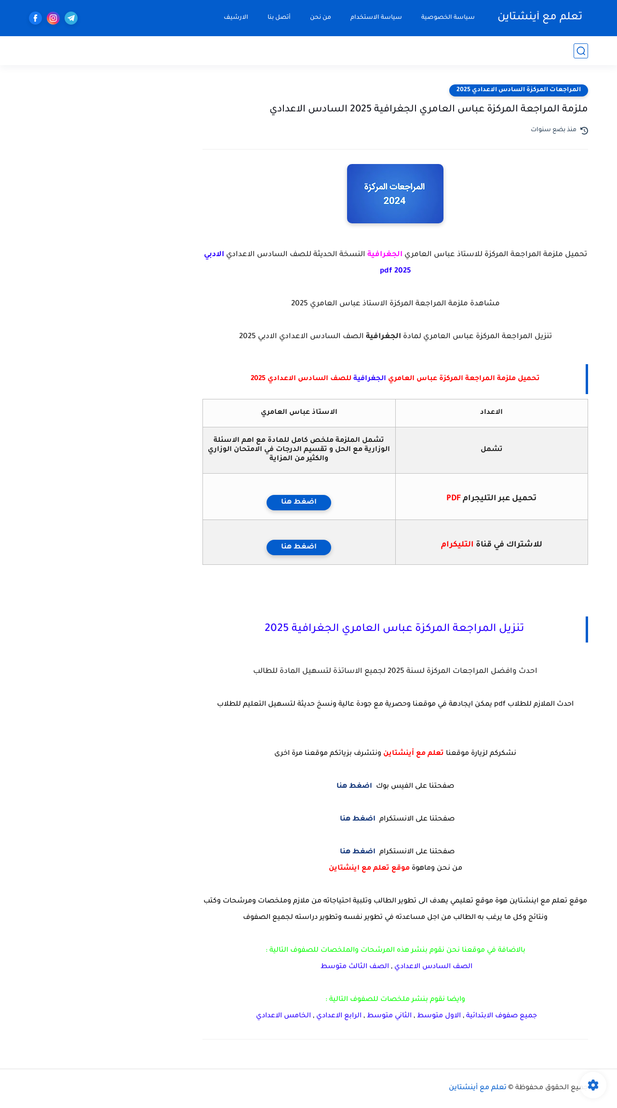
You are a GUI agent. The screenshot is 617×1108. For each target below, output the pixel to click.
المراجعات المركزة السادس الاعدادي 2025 (518, 90)
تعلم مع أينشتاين (539, 18)
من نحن (320, 17)
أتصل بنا (279, 17)
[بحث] (581, 50)
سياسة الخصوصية (448, 17)
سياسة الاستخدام (376, 17)
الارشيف (236, 17)
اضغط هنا (299, 502)
